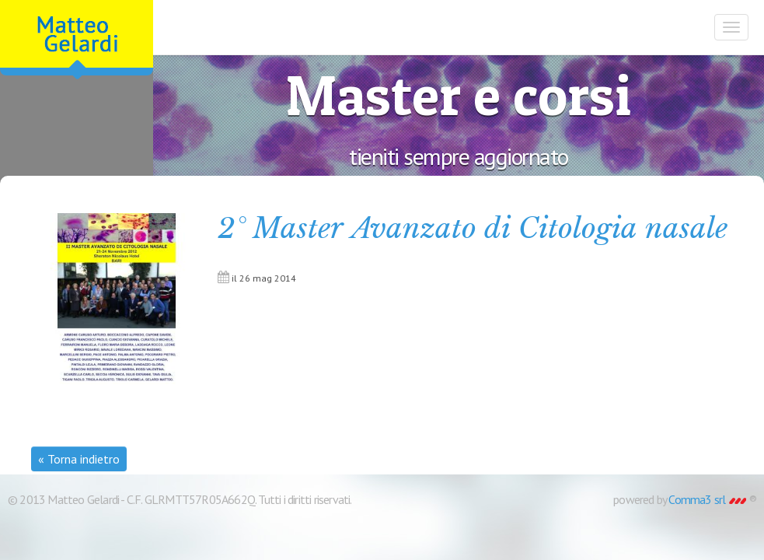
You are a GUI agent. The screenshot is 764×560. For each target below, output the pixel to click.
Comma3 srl (706, 499)
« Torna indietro (79, 459)
